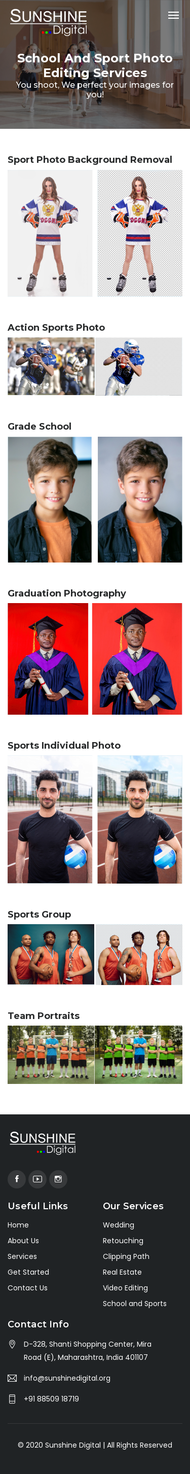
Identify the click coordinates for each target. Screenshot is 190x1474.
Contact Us (28, 1288)
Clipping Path (126, 1256)
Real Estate (122, 1272)
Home (18, 1225)
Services (22, 1256)
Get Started (28, 1272)
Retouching (123, 1241)
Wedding (118, 1225)
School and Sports (135, 1303)
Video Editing (125, 1288)
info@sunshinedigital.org (67, 1378)
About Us (23, 1241)
